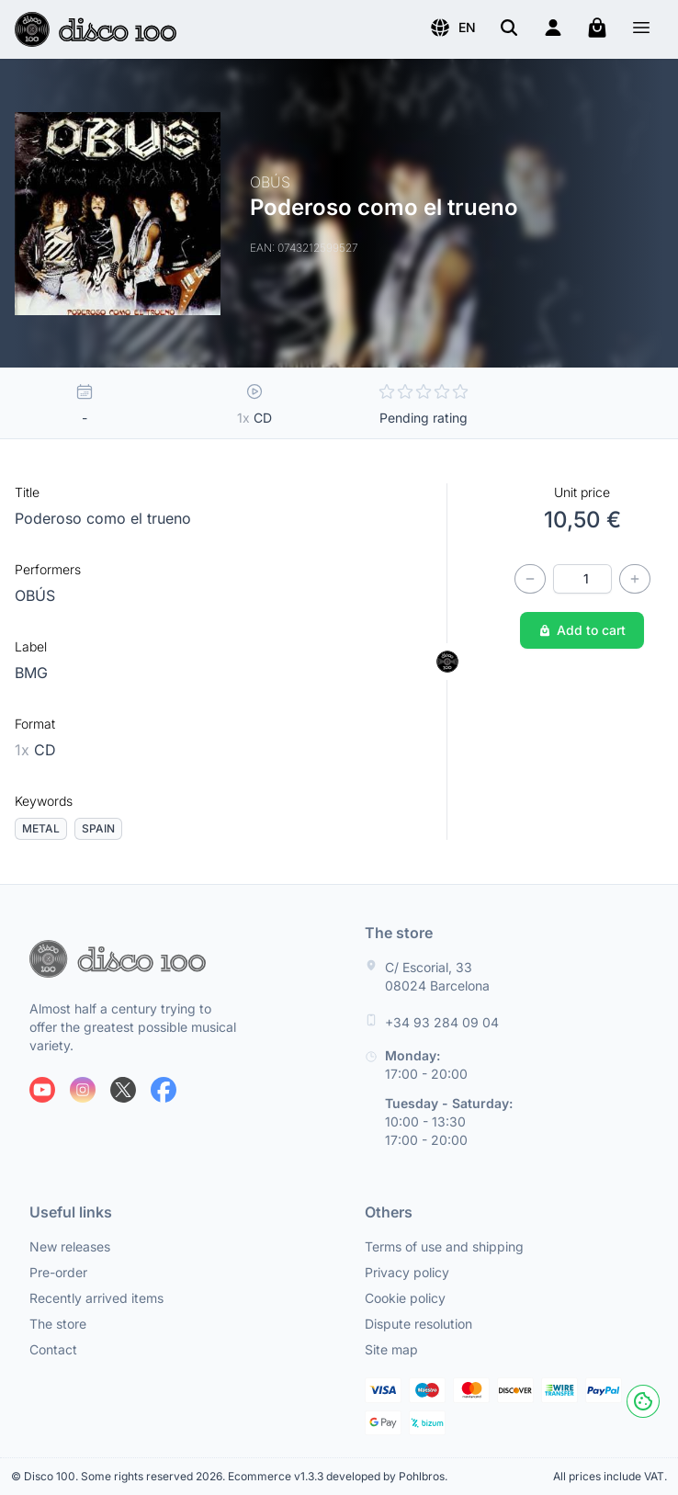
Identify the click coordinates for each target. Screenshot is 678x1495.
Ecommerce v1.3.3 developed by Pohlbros (336, 1476)
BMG (31, 672)
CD (35, 750)
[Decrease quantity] (530, 579)
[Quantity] (582, 579)
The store (57, 1323)
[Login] (553, 27)
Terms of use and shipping (444, 1246)
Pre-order (58, 1272)
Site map (391, 1349)
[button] (452, 27)
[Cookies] (643, 1401)
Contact (53, 1349)
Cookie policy (405, 1298)
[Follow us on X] (123, 1089)
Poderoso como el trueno (103, 518)
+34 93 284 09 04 (442, 1022)
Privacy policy (407, 1272)
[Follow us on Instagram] (83, 1089)
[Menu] (641, 30)
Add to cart (582, 630)
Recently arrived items (96, 1298)
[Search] (509, 27)
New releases (69, 1246)
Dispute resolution (418, 1323)
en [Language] (452, 28)
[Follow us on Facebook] (163, 1089)
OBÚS (35, 595)
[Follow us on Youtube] (42, 1089)
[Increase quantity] (634, 579)
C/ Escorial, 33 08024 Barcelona (437, 976)
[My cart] (597, 27)
